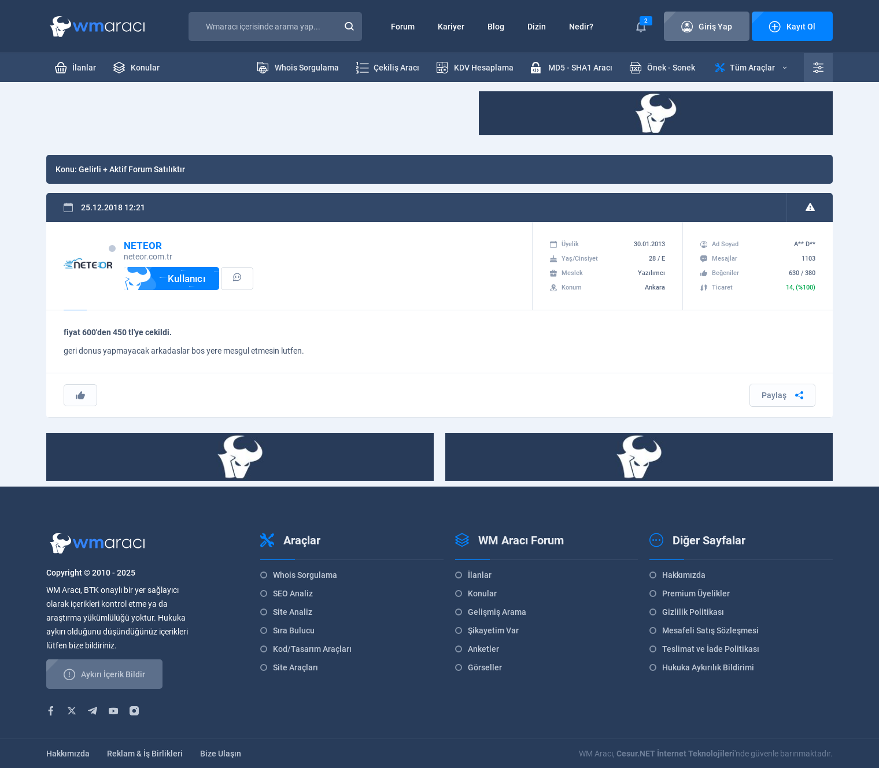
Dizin (536, 26)
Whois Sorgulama (305, 575)
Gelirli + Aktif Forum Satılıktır (132, 169)
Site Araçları (295, 667)
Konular (482, 593)
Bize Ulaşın (220, 753)
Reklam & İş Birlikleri (145, 753)
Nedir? (581, 26)
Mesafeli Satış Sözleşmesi (710, 630)
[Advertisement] (256, 117)
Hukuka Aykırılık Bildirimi (708, 667)
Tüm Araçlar (750, 67)
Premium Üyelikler (696, 593)
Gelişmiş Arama (497, 612)
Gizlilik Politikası (693, 612)
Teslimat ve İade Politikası (710, 649)
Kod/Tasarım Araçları (312, 649)
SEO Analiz (293, 593)
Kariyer (451, 26)
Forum (403, 26)
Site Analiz (292, 612)
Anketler (483, 649)
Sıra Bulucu (294, 630)
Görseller (485, 667)
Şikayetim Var (493, 630)
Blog (495, 26)
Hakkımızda (684, 575)
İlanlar (480, 575)
